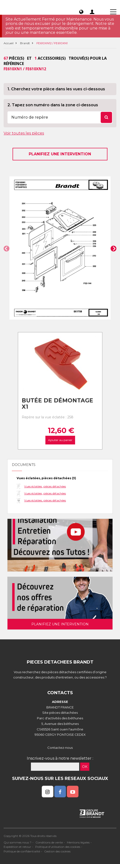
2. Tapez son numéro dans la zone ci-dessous (52, 105)
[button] (6, 248)
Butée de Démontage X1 (57, 403)
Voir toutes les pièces (24, 133)
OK (84, 766)
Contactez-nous (60, 748)
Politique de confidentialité (22, 851)
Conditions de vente (49, 842)
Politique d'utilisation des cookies (57, 847)
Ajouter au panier (60, 440)
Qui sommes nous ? (17, 842)
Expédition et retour (17, 847)
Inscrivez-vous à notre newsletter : (60, 758)
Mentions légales (78, 842)
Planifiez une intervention (60, 154)
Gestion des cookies (57, 851)
